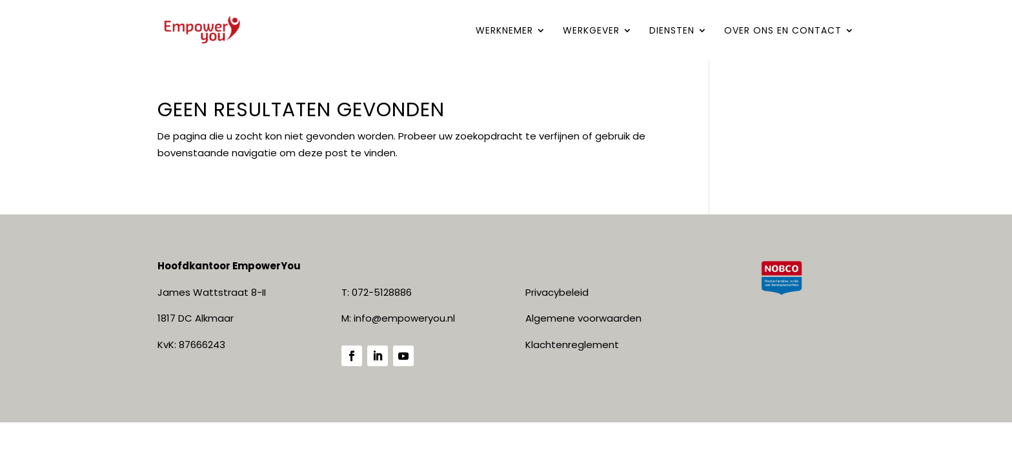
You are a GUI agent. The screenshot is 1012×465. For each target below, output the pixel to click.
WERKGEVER (591, 31)
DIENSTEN (671, 31)
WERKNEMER (504, 31)
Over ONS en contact (783, 31)
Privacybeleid (557, 292)
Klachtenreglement (572, 344)
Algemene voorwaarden (583, 318)
